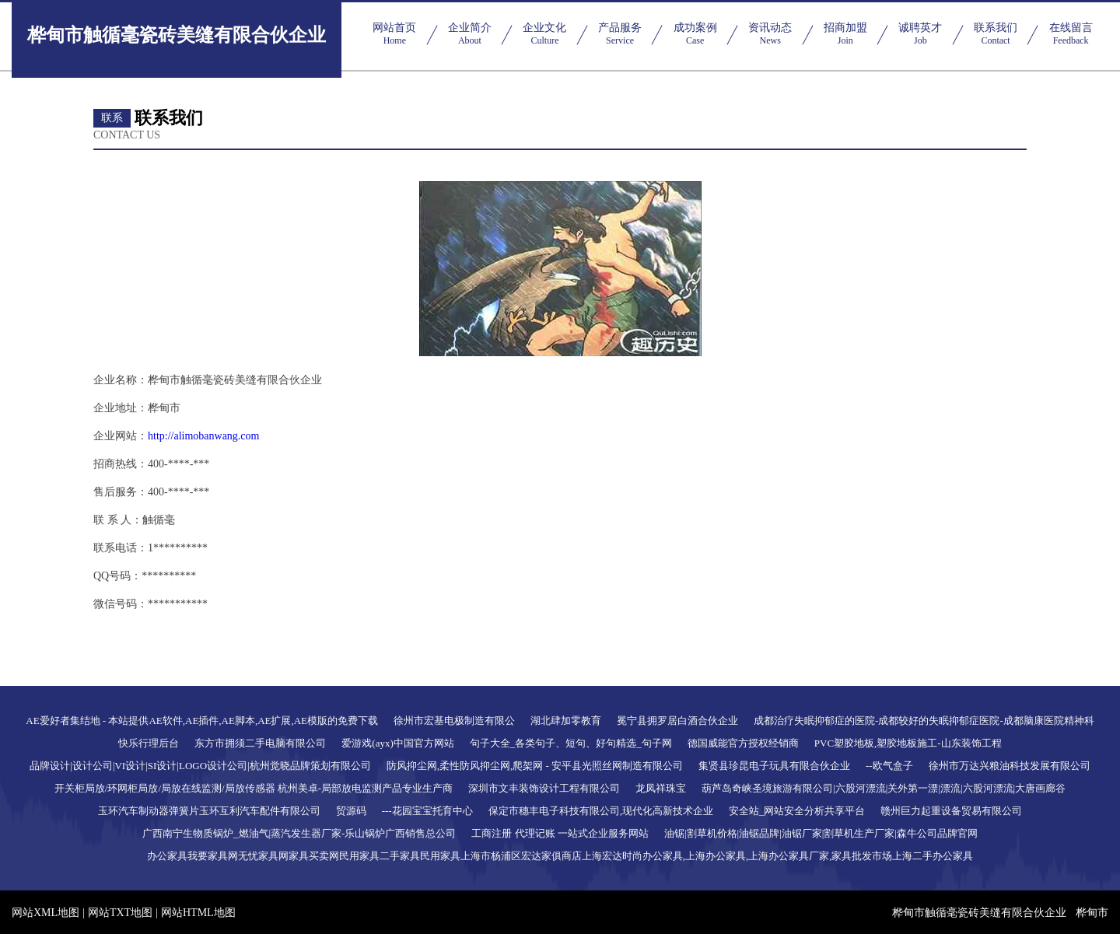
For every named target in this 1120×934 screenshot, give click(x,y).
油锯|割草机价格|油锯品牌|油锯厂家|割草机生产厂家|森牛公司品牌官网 (821, 833)
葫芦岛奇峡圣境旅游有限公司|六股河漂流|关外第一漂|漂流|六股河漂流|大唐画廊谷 (884, 788)
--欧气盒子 (889, 766)
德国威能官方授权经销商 (743, 743)
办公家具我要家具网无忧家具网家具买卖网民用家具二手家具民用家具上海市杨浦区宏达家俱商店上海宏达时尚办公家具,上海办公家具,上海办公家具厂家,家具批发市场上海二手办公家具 (560, 856)
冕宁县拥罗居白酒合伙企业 (677, 720)
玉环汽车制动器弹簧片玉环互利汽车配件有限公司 (209, 811)
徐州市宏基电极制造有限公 (454, 720)
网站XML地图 (45, 912)
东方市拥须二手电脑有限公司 (260, 743)
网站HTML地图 (198, 912)
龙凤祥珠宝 (660, 788)
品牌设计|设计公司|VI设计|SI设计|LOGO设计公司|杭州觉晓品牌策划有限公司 (200, 766)
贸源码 (351, 811)
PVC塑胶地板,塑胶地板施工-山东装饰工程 (908, 743)
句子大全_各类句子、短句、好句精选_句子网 (571, 743)
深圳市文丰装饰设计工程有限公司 (544, 788)
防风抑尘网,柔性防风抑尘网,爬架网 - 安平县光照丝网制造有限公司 (535, 766)
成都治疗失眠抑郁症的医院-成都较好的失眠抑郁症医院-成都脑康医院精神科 (924, 720)
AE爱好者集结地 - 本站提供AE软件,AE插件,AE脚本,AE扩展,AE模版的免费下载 (202, 720)
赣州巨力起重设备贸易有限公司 (951, 811)
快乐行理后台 (148, 743)
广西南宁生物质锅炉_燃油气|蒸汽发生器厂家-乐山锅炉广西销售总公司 (299, 833)
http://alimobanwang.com (203, 436)
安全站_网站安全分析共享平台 (797, 811)
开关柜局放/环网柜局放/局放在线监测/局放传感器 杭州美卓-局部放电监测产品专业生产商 (253, 788)
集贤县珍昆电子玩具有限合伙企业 (774, 766)
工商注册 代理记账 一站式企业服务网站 (560, 833)
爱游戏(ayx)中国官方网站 (397, 743)
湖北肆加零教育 (565, 720)
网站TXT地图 (120, 912)
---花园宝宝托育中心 (427, 811)
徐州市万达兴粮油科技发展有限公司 (1009, 766)
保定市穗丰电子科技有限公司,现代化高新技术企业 (600, 811)
